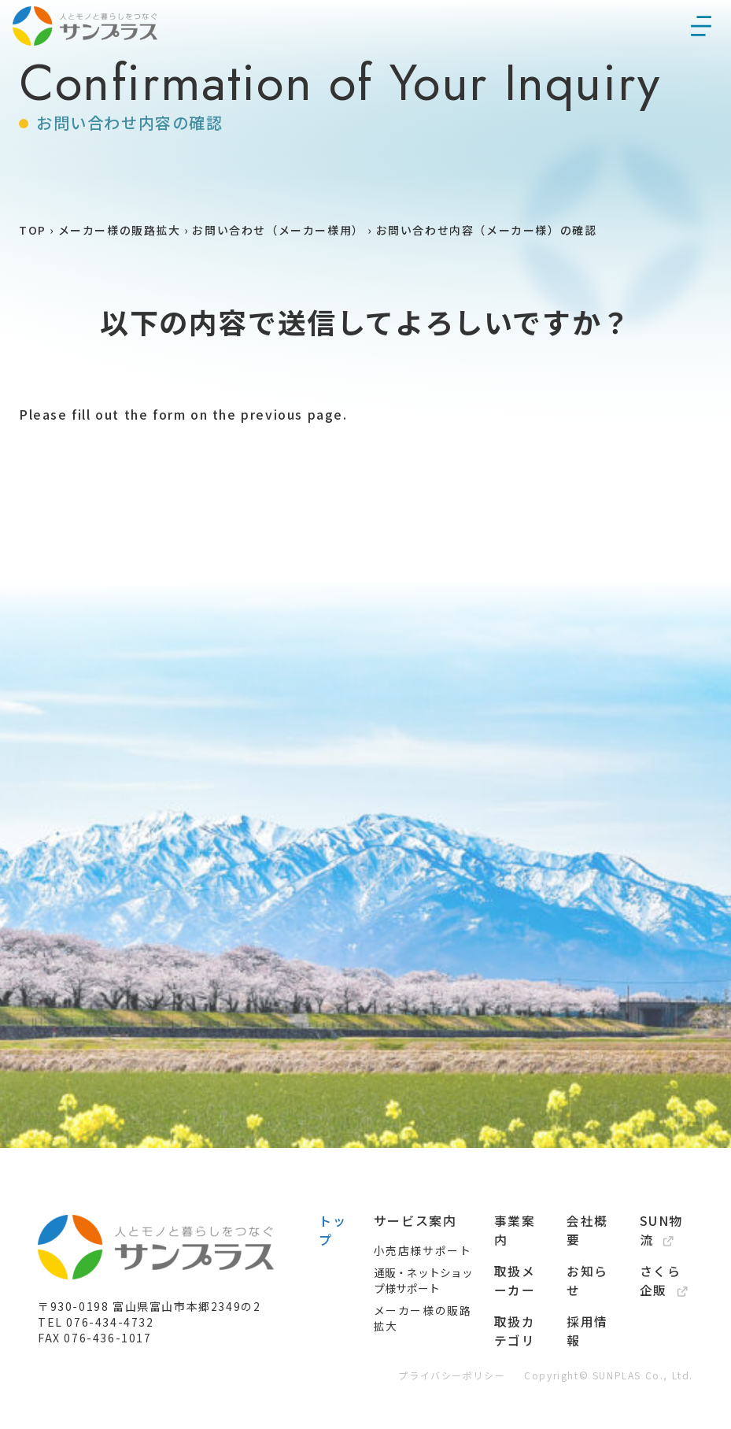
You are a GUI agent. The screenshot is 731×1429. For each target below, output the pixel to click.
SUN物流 (661, 1277)
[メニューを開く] (701, 53)
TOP (32, 277)
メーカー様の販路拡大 (119, 277)
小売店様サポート (423, 1297)
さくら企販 (664, 1327)
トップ (332, 1277)
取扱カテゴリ (515, 1378)
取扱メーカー (515, 1327)
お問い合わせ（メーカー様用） (278, 277)
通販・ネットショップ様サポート (423, 1327)
